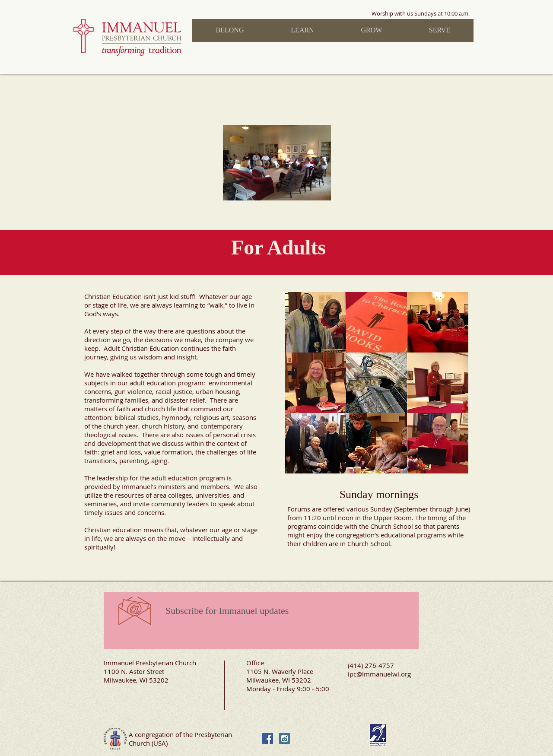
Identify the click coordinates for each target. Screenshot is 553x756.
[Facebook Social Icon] (267, 738)
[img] (315, 322)
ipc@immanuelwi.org (379, 674)
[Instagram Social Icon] (284, 738)
